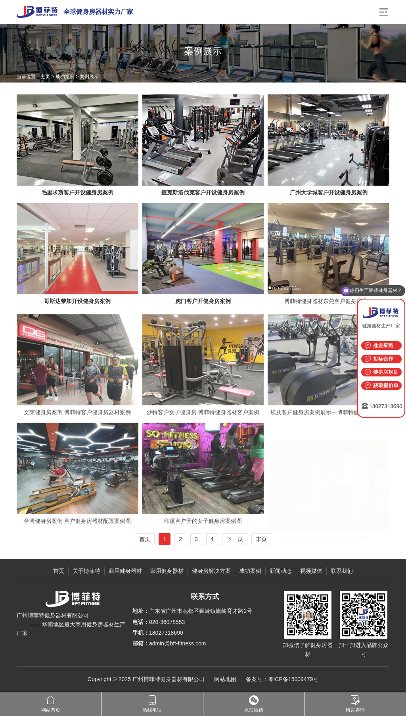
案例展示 (89, 76)
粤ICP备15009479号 (293, 679)
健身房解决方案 (211, 571)
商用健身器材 (125, 571)
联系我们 (342, 571)
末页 (261, 539)
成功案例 (65, 76)
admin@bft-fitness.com (177, 643)
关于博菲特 (86, 571)
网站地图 (225, 679)
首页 (144, 539)
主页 (45, 76)
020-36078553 (167, 622)
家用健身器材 (167, 571)
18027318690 (166, 633)
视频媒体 (311, 571)
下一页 (234, 539)
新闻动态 (281, 571)
